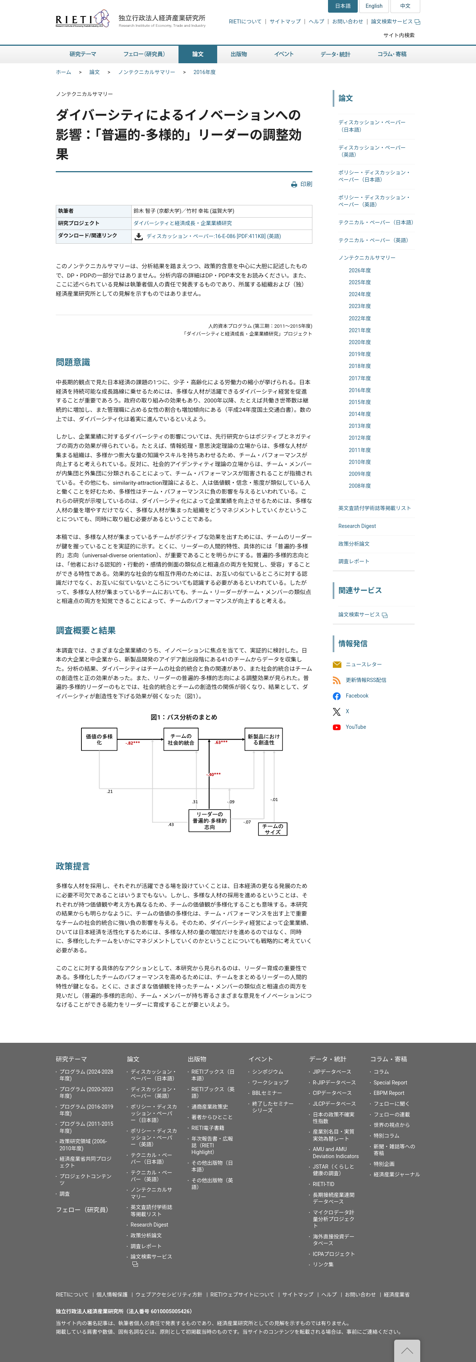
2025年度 (360, 282)
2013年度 (360, 426)
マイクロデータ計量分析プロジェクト (333, 1219)
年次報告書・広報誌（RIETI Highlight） (212, 1145)
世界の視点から (392, 1125)
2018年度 (360, 366)
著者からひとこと (212, 1117)
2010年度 (360, 462)
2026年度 (360, 270)
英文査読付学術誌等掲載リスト (374, 508)
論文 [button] (197, 54)
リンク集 (323, 1265)
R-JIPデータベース (334, 1083)
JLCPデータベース (334, 1104)
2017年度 (360, 378)
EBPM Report (389, 1093)
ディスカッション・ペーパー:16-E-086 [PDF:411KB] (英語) (214, 236)
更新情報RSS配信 (366, 680)
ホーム (63, 72)
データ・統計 (328, 1059)
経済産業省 (397, 1295)
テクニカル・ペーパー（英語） (374, 240)
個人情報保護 (112, 1295)
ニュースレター (364, 664)
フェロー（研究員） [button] (144, 54)
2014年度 (360, 414)
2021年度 (360, 330)
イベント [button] (284, 54)
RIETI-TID (323, 1184)
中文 (405, 6)
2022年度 (360, 318)
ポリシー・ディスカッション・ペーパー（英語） (154, 1137)
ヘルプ (316, 22)
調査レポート (354, 561)
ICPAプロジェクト (334, 1254)
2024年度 (360, 294)
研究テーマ (71, 1059)
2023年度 (360, 306)
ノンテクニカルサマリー (147, 72)
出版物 (197, 1059)
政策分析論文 (354, 544)
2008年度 (360, 486)
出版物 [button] (239, 54)
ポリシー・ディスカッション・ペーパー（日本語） (154, 1113)
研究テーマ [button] (83, 54)
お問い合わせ (347, 22)
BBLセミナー (267, 1093)
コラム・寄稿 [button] (392, 54)
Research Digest (357, 526)
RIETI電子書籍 (208, 1128)
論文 (95, 72)
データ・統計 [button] (335, 54)
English (374, 6)
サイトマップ (285, 22)
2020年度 (360, 342)
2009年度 (360, 474)
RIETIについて (245, 22)
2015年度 (360, 402)
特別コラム (387, 1136)
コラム (381, 1072)
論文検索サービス (395, 22)
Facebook (357, 696)
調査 (65, 1194)
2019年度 (360, 354)
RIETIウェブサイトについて (242, 1295)
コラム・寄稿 (388, 1059)
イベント (260, 1059)
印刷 (306, 184)
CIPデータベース (332, 1093)
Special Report (390, 1083)
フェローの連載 (392, 1115)
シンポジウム (267, 1072)
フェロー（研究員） (84, 1210)
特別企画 (384, 1164)
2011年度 (360, 450)
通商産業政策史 (210, 1107)
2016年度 (205, 72)
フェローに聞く (392, 1104)
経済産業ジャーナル (397, 1174)
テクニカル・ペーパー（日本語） (377, 222)
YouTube (356, 727)
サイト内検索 (399, 35)
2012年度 (360, 438)
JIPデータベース (332, 1072)
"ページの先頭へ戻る (407, 1351)
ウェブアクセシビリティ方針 (168, 1295)
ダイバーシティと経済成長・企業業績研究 (183, 223)
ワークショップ (270, 1083)
